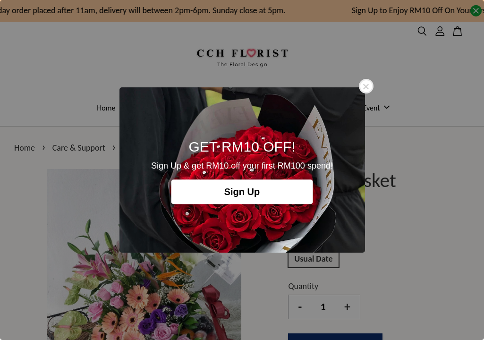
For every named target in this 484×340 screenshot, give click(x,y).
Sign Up (242, 192)
